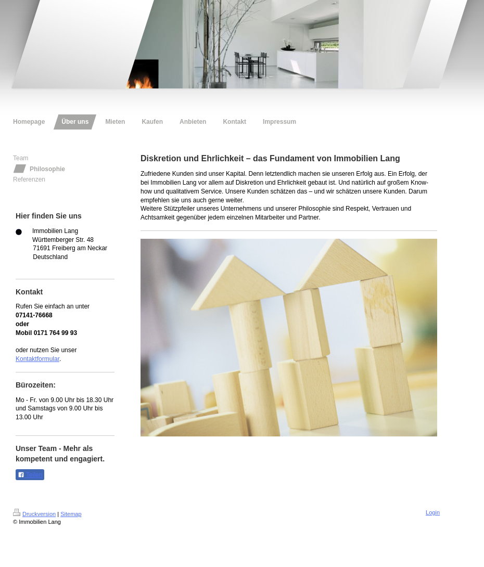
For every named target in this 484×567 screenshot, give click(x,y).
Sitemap (70, 514)
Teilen (30, 475)
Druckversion (34, 514)
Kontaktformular (37, 359)
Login (433, 512)
